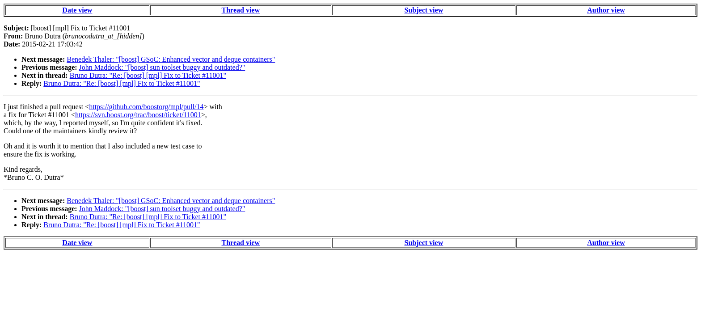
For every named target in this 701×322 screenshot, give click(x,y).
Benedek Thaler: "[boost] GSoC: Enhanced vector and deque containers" (171, 59)
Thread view (241, 10)
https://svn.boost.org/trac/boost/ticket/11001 (138, 115)
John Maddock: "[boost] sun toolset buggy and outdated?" (162, 67)
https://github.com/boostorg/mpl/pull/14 (146, 106)
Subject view (424, 10)
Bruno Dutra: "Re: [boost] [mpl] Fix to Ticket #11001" (148, 75)
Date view (77, 10)
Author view (606, 10)
